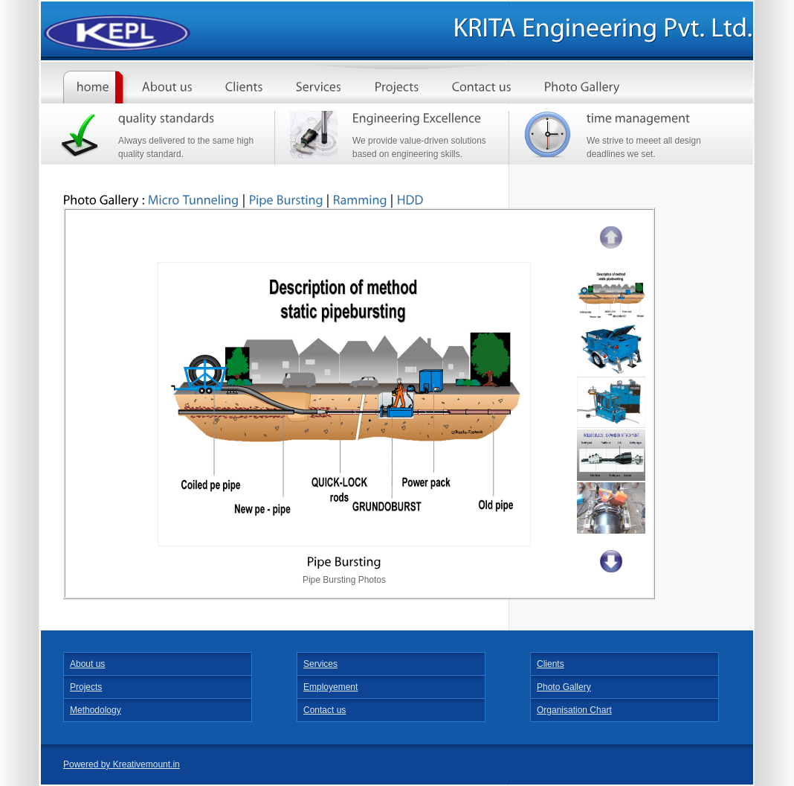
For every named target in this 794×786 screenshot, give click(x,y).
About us (87, 664)
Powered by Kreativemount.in (121, 764)
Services (320, 664)
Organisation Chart (574, 710)
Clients (550, 664)
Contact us (324, 710)
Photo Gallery (564, 687)
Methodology (95, 710)
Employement (330, 687)
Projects (86, 687)
